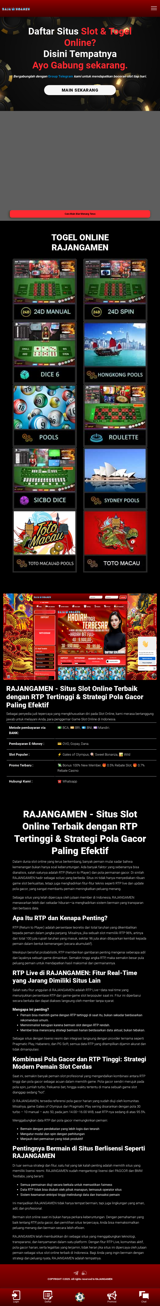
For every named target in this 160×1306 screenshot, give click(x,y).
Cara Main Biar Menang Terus (80, 213)
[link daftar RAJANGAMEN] (48, 1297)
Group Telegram (60, 76)
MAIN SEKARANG (80, 89)
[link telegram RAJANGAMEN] (75, 1274)
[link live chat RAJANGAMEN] (84, 1274)
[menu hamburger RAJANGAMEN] (154, 8)
